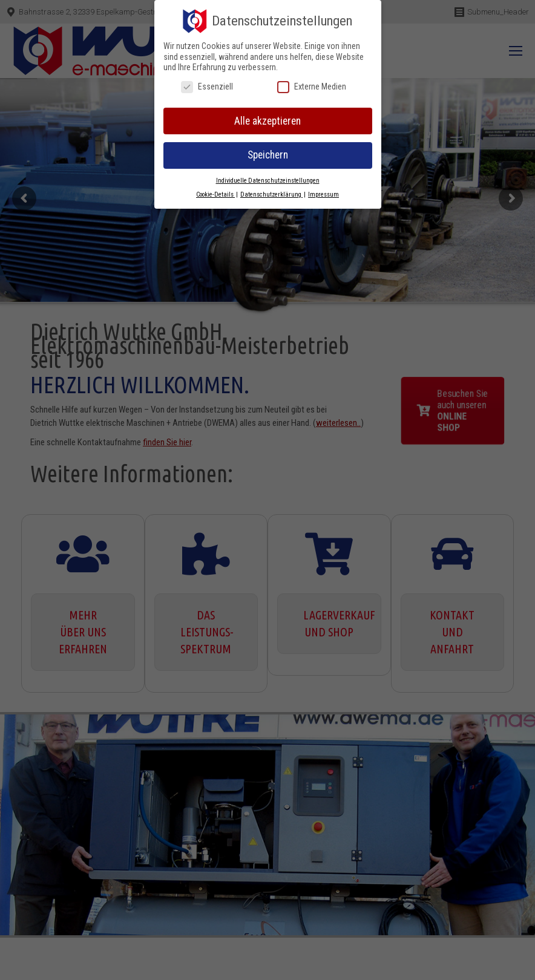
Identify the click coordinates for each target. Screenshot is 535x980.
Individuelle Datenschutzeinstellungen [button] (268, 181)
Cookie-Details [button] (215, 194)
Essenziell (207, 87)
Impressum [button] (323, 194)
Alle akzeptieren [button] (267, 121)
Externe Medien (311, 87)
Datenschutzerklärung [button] (271, 194)
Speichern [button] (268, 155)
